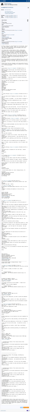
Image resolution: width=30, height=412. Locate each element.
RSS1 (25, 407)
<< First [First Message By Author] (6, 17)
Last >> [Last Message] (15, 15)
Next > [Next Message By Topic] (12, 16)
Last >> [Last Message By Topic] (15, 16)
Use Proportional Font (9, 11)
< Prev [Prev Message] (9, 15)
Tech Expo (3, 32)
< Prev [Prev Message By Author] (9, 17)
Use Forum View (8, 9)
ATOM (22, 407)
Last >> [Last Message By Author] (15, 17)
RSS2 (28, 407)
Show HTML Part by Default (10, 12)
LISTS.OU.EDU (3, 410)
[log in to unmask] (18, 30)
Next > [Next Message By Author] (12, 17)
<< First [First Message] (6, 15)
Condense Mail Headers (9, 13)
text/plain (3, 43)
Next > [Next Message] (12, 15)
